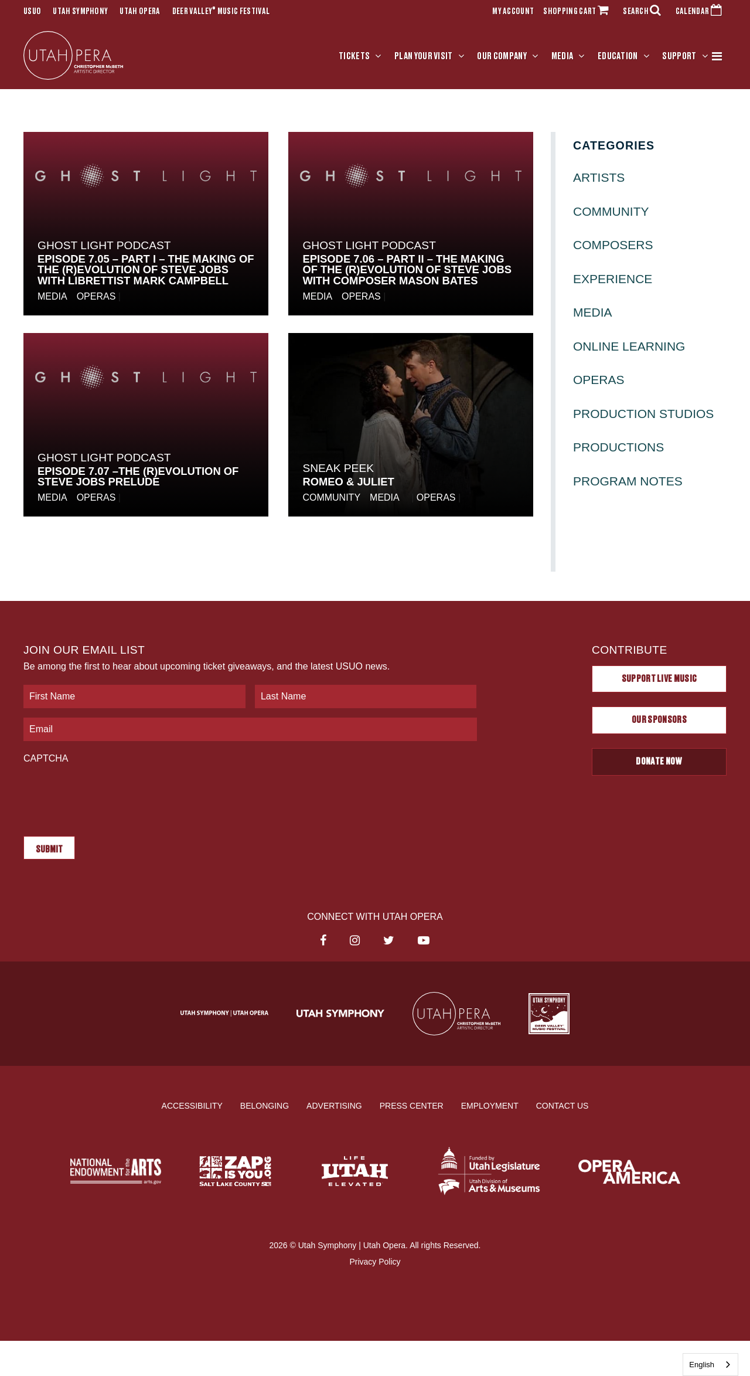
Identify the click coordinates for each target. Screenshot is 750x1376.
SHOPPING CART (578, 12)
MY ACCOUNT (513, 12)
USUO (32, 12)
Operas (96, 298)
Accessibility (192, 1104)
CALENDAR (701, 12)
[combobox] (710, 1364)
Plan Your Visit (423, 57)
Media (562, 57)
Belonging (264, 1104)
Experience (612, 280)
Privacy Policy (374, 1260)
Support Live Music (659, 680)
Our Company (502, 57)
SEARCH (644, 12)
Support (679, 57)
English (701, 1364)
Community (331, 499)
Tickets (354, 57)
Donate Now (659, 763)
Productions (618, 449)
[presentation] (112, 795)
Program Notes (628, 483)
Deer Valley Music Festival (221, 12)
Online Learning (629, 347)
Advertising (334, 1104)
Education (618, 57)
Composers (613, 246)
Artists (599, 179)
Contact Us (562, 1104)
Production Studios (643, 415)
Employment (490, 1104)
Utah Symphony (80, 12)
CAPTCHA (45, 760)
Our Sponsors (659, 721)
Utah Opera (140, 12)
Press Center (412, 1104)
